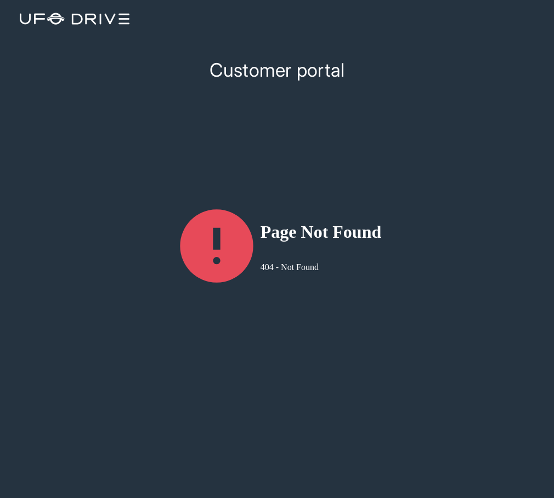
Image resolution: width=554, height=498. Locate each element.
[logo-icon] (72, 19)
